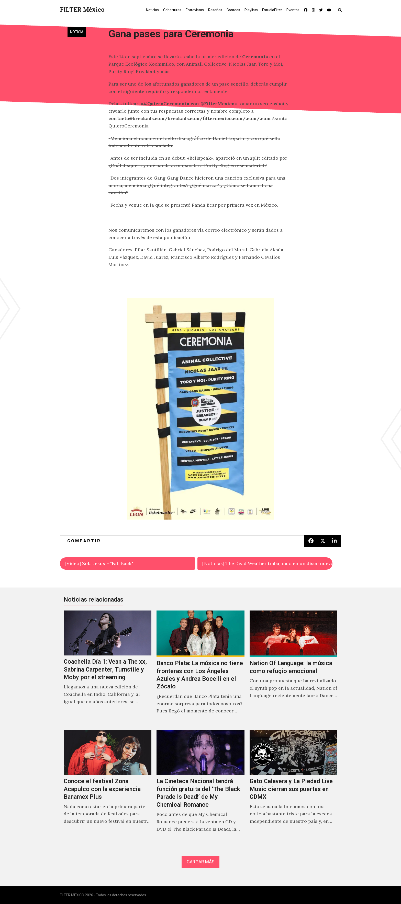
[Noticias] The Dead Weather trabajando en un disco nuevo (267, 563)
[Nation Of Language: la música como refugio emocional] (293, 668)
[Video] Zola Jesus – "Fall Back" (99, 563)
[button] (341, 9)
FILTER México (82, 10)
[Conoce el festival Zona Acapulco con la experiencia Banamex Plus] (107, 786)
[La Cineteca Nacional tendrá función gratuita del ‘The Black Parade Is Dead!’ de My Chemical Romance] (200, 786)
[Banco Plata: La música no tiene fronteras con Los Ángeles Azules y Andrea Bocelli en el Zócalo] (200, 668)
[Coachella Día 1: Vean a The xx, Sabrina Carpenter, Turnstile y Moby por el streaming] (107, 668)
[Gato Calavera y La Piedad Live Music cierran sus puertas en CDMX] (293, 786)
